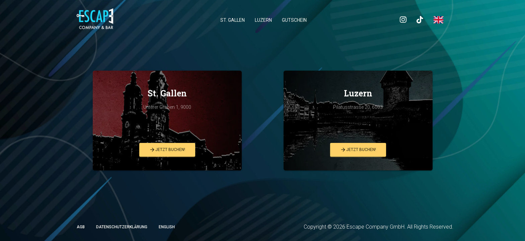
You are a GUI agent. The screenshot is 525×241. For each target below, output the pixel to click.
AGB (81, 227)
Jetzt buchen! (167, 150)
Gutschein (294, 20)
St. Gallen (232, 20)
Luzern (263, 20)
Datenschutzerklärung (121, 227)
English (167, 227)
